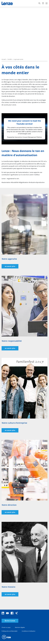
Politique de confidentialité (9, 631)
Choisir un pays (6, 627)
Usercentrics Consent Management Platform (28, 137)
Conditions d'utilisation (28, 631)
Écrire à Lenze (10, 621)
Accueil (4, 59)
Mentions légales (20, 627)
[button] (4, 637)
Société (9, 59)
